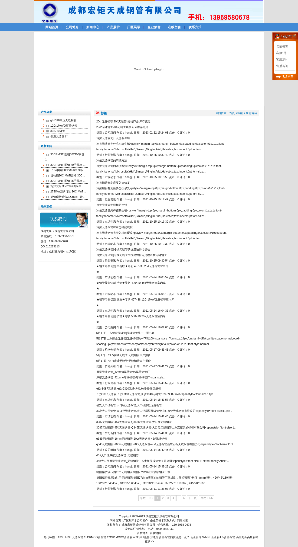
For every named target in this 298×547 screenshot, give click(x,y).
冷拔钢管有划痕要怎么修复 (113, 182)
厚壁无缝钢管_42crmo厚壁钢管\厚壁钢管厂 (123, 372)
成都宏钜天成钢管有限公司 (162, 516)
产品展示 (113, 27)
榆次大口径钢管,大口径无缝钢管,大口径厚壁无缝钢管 (129, 405)
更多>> (149, 541)
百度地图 (142, 533)
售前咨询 (282, 46)
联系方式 (194, 27)
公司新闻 (110, 132)
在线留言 (174, 27)
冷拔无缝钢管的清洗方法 (111, 160)
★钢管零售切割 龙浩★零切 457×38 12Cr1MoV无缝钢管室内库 (135, 299)
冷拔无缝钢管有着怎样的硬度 (114, 227)
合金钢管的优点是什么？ (174, 537)
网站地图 (182, 520)
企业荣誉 (153, 27)
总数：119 (146, 498)
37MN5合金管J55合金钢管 (218, 537)
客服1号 (281, 53)
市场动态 (110, 177)
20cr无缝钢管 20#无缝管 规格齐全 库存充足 (123, 121)
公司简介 (72, 27)
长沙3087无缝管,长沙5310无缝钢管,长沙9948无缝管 (128, 388)
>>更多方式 (288, 36)
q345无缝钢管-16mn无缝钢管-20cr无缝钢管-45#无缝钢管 (131, 438)
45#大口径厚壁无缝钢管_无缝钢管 (117, 455)
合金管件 (195, 537)
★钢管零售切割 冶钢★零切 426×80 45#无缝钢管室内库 (131, 283)
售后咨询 (282, 66)
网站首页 (51, 27)
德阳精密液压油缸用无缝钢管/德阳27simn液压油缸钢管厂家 (133, 472)
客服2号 (281, 59)
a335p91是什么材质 (145, 537)
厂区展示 (133, 27)
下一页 (192, 498)
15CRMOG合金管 (95, 537)
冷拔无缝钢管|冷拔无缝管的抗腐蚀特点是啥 (123, 249)
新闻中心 (92, 27)
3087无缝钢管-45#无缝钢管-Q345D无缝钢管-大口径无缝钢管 (134, 422)
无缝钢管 (77, 537)
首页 (232, 113)
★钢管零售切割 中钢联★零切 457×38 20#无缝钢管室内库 (132, 266)
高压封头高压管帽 (247, 537)
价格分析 (110, 349)
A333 (68, 537)
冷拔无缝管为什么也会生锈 (113, 138)
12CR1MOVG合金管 (119, 537)
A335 (61, 537)
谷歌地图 (155, 533)
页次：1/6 (206, 498)
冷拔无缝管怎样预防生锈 (111, 205)
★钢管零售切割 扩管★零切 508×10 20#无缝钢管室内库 (131, 316)
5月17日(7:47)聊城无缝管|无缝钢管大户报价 (123, 355)
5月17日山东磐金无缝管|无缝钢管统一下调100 (125, 333)
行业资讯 (110, 155)
